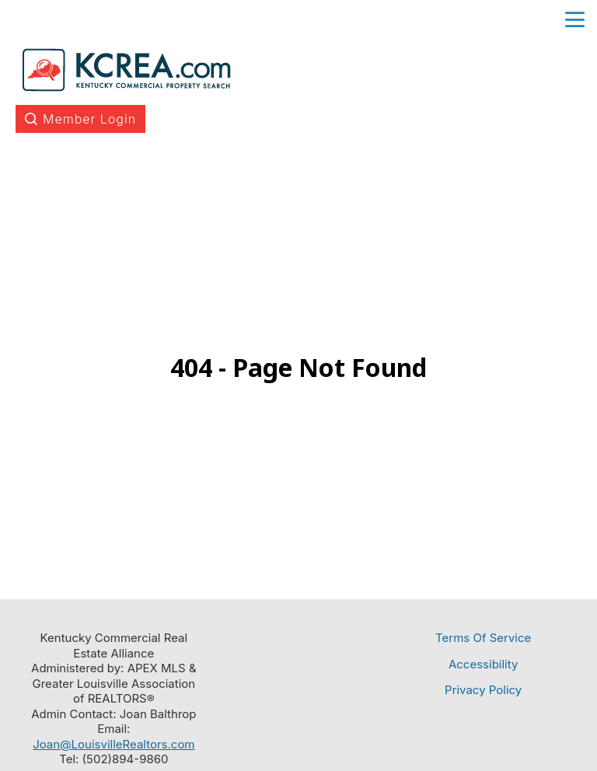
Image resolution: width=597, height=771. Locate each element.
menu (575, 20)
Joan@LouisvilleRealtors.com (113, 744)
